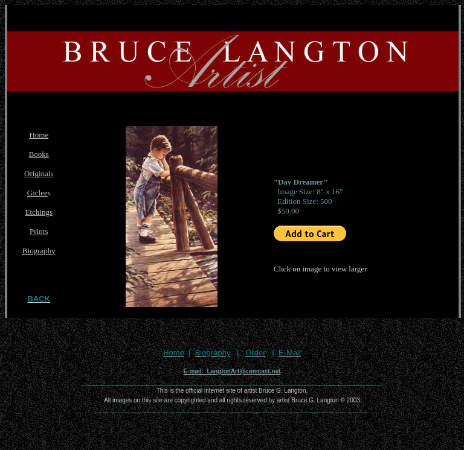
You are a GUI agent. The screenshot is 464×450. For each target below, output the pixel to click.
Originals (38, 173)
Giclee (37, 192)
